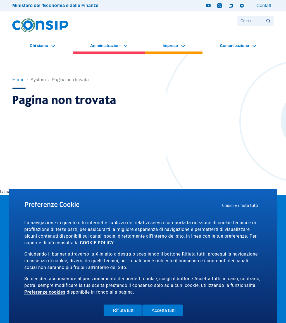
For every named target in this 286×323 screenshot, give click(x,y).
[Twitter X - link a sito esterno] (219, 5)
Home (18, 79)
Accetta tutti (167, 311)
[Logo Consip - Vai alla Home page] (40, 25)
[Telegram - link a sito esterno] (242, 5)
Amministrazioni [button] (105, 46)
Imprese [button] (170, 46)
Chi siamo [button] (39, 46)
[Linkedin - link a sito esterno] (230, 5)
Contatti (264, 5)
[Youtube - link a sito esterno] (208, 5)
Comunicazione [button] (235, 46)
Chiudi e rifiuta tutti (242, 206)
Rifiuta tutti (127, 311)
